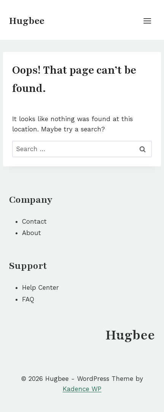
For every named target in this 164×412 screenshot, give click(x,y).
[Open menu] (147, 20)
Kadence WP (82, 389)
